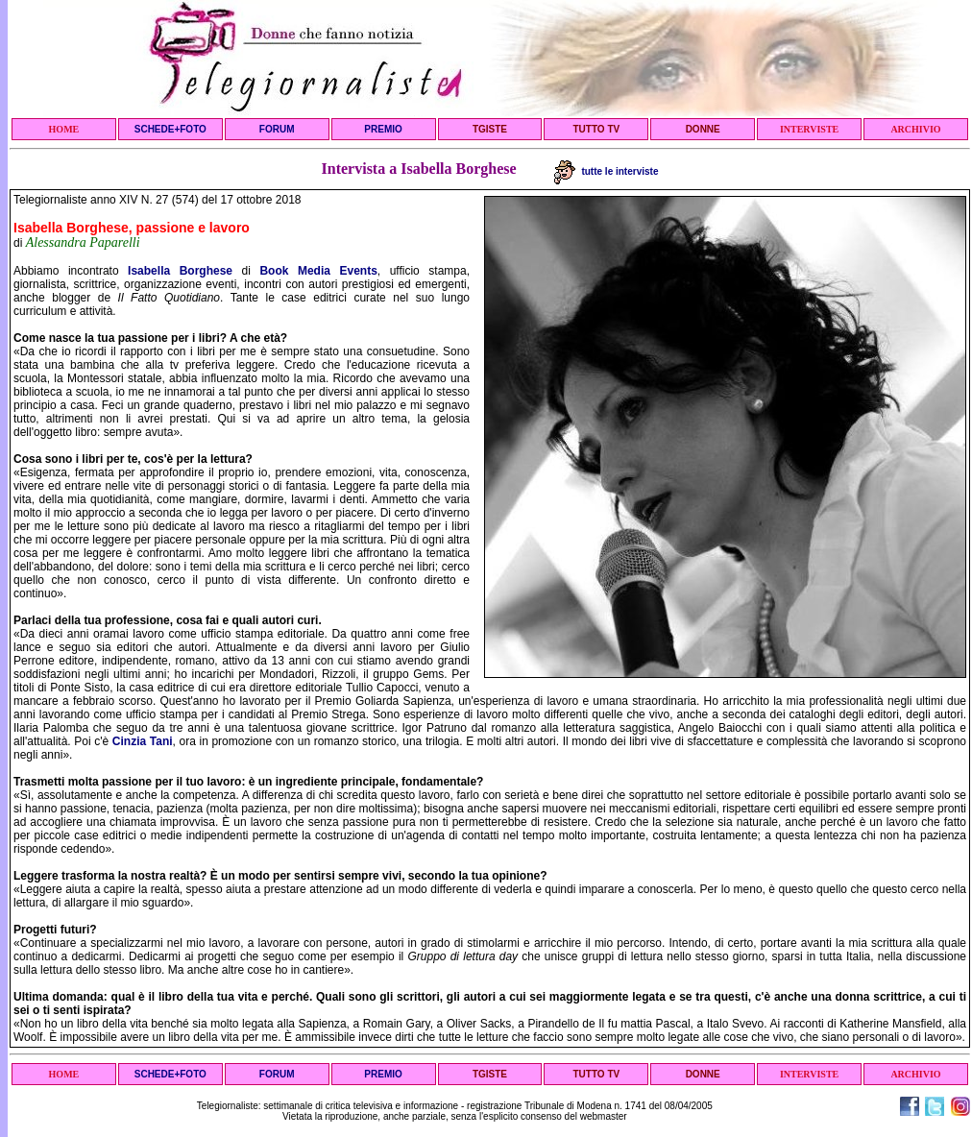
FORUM (277, 129)
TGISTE (490, 129)
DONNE (703, 129)
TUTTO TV (596, 129)
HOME (64, 129)
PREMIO (382, 129)
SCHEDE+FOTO (170, 129)
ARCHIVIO (915, 129)
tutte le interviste (606, 171)
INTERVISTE (809, 129)
